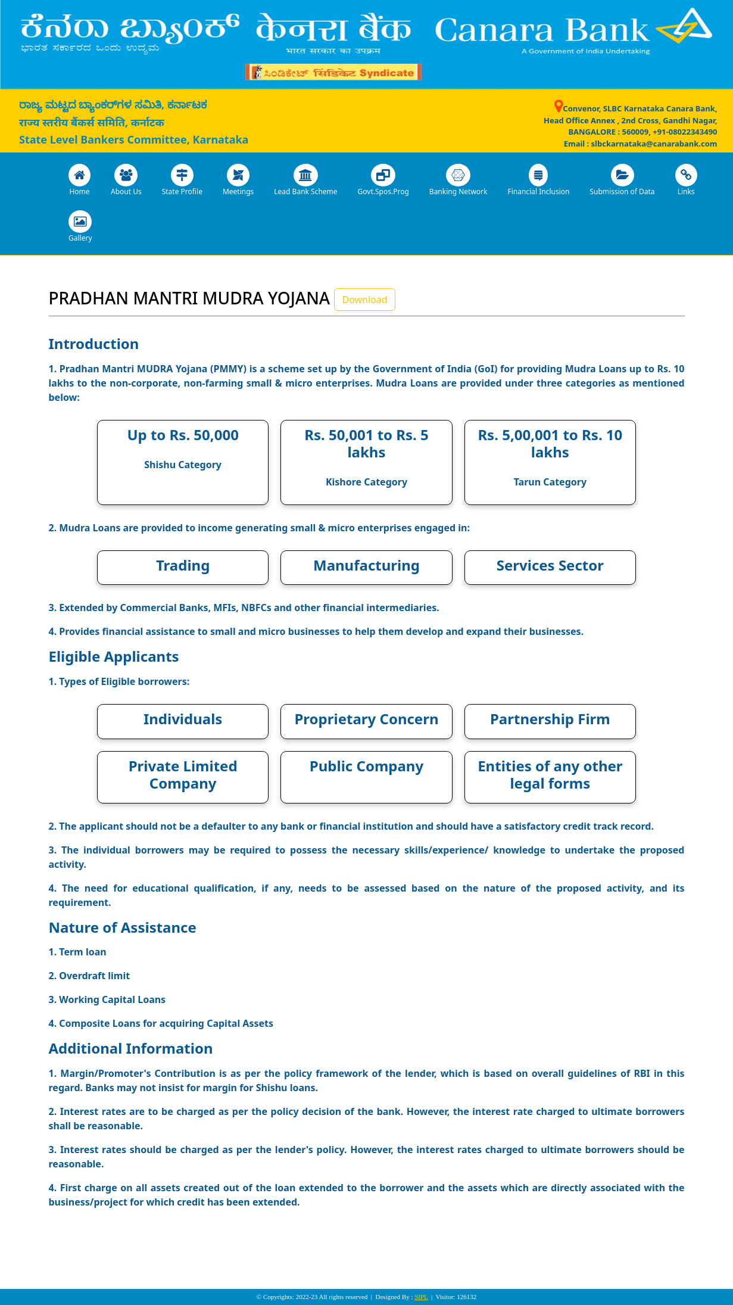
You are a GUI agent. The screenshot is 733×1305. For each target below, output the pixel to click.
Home (79, 180)
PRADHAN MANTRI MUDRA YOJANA (189, 297)
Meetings (238, 180)
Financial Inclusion (538, 180)
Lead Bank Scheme (305, 180)
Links (686, 180)
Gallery (80, 226)
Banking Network (458, 180)
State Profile (182, 180)
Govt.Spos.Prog (383, 180)
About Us (126, 180)
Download (364, 299)
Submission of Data (621, 180)
